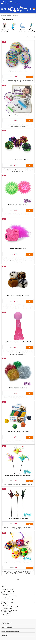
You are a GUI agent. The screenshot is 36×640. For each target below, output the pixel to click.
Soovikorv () (15, 3)
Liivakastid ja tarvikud (8, 602)
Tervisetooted (6, 613)
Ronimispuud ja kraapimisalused (11, 607)
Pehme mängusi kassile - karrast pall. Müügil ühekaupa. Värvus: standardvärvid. (18, 397)
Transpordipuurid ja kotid (10, 610)
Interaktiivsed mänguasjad (5, 30)
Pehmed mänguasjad (22, 30)
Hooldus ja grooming (8, 611)
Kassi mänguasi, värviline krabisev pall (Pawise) (18, 159)
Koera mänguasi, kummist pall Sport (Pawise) (18, 431)
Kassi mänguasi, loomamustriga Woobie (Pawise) (18, 295)
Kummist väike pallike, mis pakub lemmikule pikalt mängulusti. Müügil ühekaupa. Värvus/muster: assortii (18, 441)
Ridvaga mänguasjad (31, 30)
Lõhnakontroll (6, 615)
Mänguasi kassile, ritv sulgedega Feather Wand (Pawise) (18, 475)
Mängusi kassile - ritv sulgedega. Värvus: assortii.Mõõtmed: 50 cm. (18, 484)
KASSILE (3, 586)
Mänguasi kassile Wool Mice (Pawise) (18, 248)
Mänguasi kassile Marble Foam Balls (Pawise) (18, 71)
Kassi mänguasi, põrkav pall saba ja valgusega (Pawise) (18, 341)
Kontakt (10, 1)
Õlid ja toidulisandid (8, 591)
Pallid (13, 30)
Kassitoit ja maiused (8, 589)
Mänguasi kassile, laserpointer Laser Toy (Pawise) (18, 115)
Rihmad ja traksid (7, 608)
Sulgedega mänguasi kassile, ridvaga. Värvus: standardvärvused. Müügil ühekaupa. (18, 528)
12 (32, 37)
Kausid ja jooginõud (8, 593)
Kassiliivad (5, 604)
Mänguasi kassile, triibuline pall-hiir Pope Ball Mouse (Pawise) (18, 562)
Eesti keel (5, 3)
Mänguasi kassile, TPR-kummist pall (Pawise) (18, 204)
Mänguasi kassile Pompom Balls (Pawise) (18, 387)
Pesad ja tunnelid (7, 605)
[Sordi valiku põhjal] (27, 37)
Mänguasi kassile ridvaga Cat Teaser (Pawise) (18, 518)
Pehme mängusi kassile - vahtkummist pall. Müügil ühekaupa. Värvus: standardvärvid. (18, 81)
